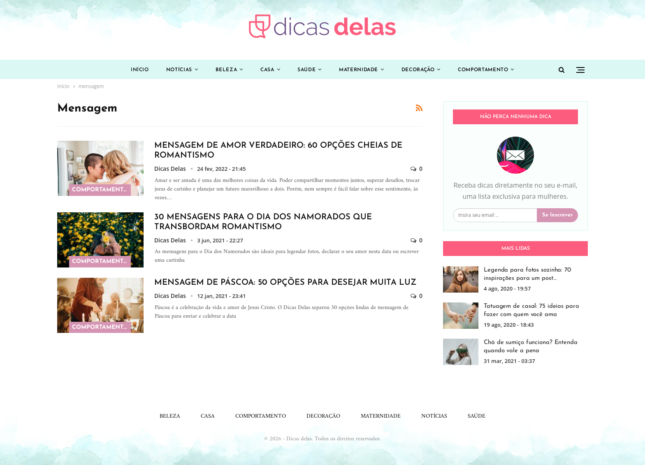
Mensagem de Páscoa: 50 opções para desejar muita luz (285, 283)
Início (134, 69)
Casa (267, 69)
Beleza (223, 69)
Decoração (422, 69)
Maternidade (361, 69)
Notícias (175, 69)
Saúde (307, 69)
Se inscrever (557, 215)
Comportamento (489, 69)
